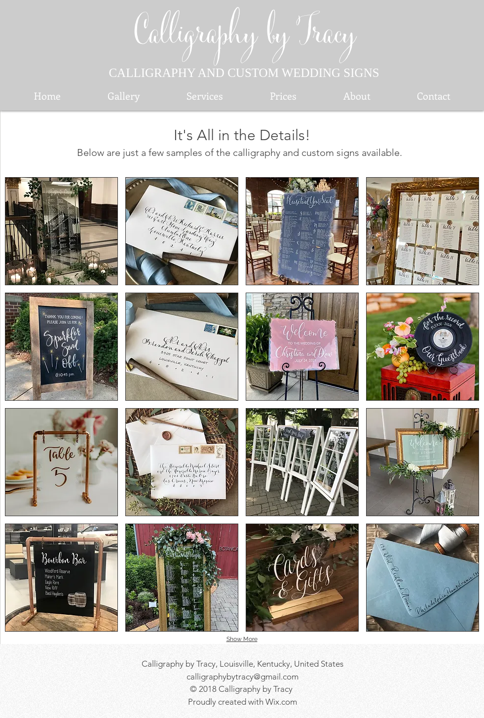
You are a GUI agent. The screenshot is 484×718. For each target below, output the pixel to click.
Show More (242, 639)
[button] (61, 231)
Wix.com (281, 702)
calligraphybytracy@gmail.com (242, 676)
